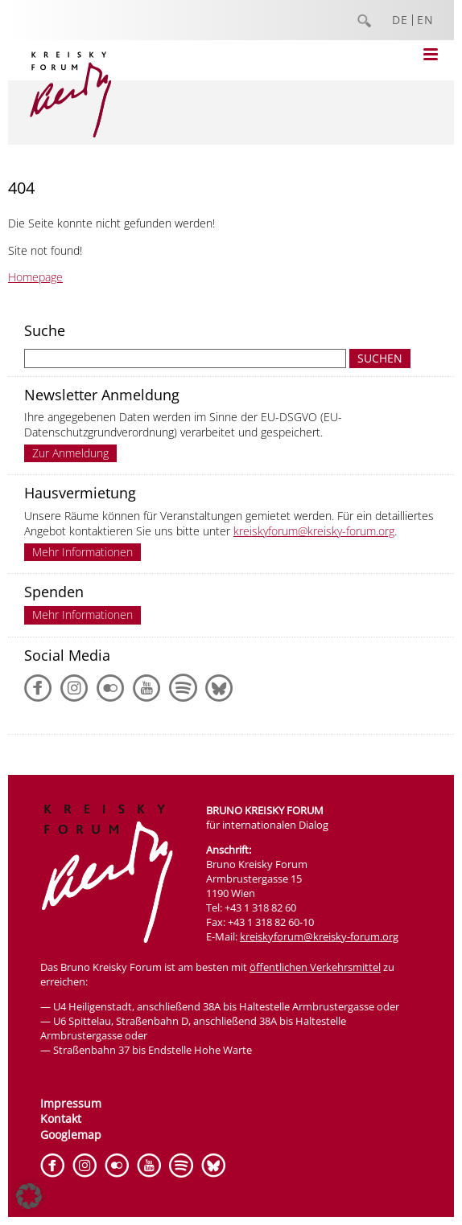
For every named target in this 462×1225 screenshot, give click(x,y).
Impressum (70, 1103)
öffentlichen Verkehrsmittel (315, 967)
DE (400, 20)
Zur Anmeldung (70, 453)
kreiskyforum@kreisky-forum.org (313, 531)
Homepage (35, 277)
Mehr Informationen (82, 551)
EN (425, 20)
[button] (29, 1196)
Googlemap (70, 1134)
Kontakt (60, 1118)
